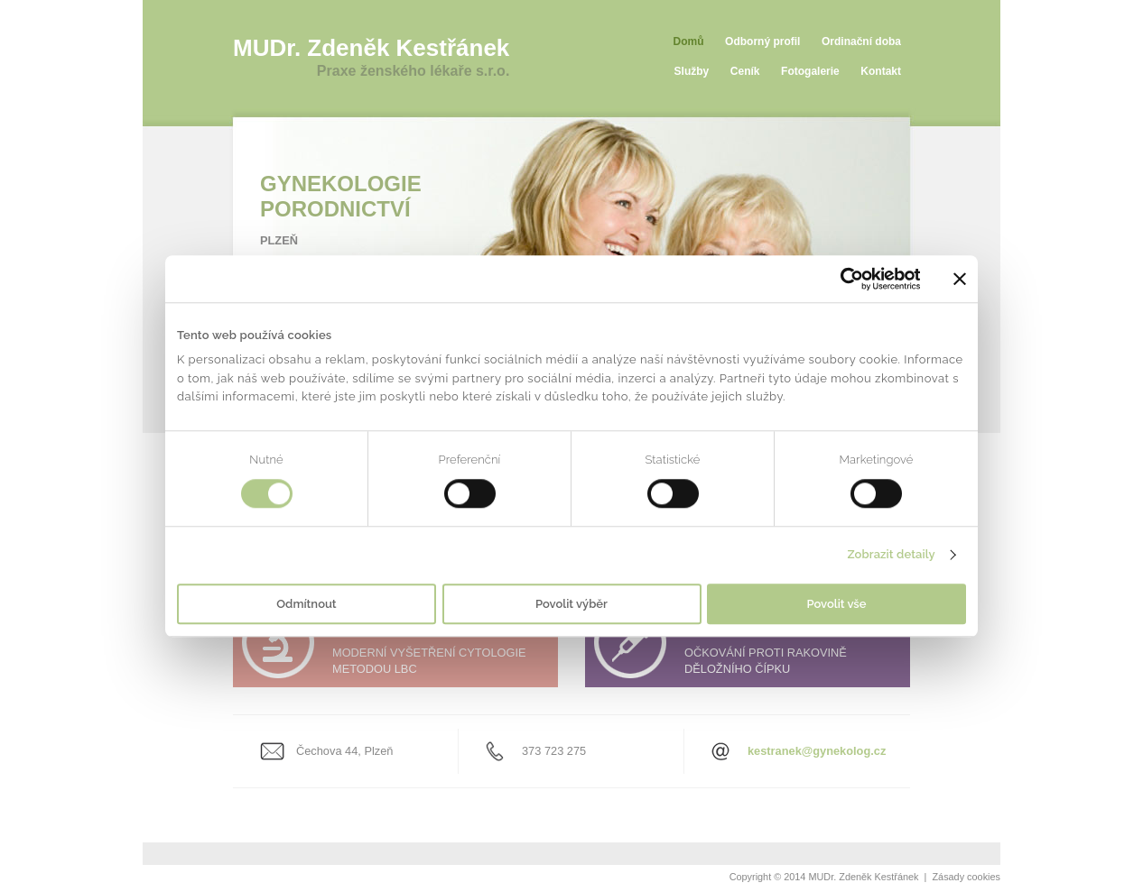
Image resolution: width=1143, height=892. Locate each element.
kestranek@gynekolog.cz (817, 751)
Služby (692, 71)
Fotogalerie (810, 71)
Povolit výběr (571, 604)
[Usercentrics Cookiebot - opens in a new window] (841, 278)
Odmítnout (306, 604)
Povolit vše (837, 604)
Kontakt (880, 71)
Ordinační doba (861, 41)
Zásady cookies (966, 876)
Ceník (745, 71)
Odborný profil (762, 41)
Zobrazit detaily (890, 555)
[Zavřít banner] (959, 278)
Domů (689, 41)
